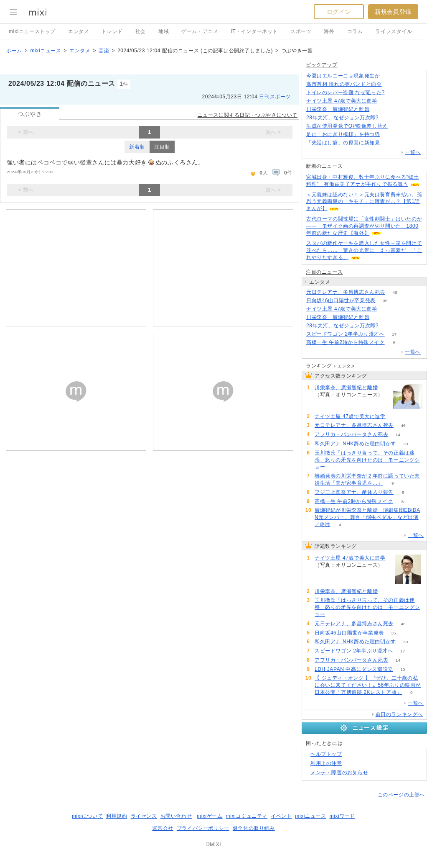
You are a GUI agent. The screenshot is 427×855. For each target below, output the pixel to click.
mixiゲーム (210, 816)
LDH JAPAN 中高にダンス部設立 (354, 669)
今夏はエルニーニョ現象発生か (343, 76)
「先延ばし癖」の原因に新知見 (343, 143)
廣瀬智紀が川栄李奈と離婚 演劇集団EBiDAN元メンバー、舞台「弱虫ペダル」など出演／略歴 (367, 517)
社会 (140, 31)
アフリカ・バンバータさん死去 (351, 434)
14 (398, 434)
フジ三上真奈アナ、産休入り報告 (354, 492)
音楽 (104, 51)
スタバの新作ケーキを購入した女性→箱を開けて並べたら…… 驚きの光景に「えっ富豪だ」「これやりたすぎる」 (364, 250)
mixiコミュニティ (246, 816)
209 (391, 84)
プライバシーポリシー (203, 828)
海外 (329, 31)
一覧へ (413, 152)
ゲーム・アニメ (199, 31)
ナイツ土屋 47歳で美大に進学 (341, 101)
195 (388, 118)
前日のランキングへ (399, 714)
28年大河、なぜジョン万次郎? (342, 118)
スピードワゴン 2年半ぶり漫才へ (345, 334)
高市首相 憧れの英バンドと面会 (343, 84)
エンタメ (78, 31)
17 (394, 334)
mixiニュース (45, 51)
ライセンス (144, 816)
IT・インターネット (254, 31)
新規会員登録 (393, 11)
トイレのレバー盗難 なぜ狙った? (345, 92)
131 (397, 126)
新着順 (137, 147)
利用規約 (116, 816)
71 (389, 134)
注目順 (162, 147)
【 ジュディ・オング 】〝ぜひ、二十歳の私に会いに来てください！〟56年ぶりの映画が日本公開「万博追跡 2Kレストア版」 (368, 685)
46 (394, 292)
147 (389, 76)
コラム (355, 31)
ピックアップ (322, 65)
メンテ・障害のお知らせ (339, 772)
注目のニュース (324, 272)
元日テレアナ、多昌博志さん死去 (345, 292)
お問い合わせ (176, 816)
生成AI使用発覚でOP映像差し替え (347, 126)
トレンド (112, 31)
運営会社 (162, 828)
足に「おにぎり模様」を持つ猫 (343, 134)
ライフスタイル (393, 31)
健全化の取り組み (254, 828)
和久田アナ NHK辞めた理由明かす (355, 444)
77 (379, 109)
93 (394, 92)
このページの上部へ (401, 795)
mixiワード (342, 816)
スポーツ (300, 31)
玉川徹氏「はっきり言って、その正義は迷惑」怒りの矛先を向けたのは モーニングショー (367, 460)
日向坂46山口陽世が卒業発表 (341, 300)
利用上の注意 (326, 763)
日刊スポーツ (275, 97)
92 (386, 101)
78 (379, 317)
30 (405, 444)
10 (402, 669)
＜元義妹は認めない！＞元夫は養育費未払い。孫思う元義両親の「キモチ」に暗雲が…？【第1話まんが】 (364, 202)
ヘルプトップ (326, 754)
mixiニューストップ (32, 31)
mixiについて (87, 816)
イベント (281, 816)
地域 (163, 31)
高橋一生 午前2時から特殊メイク (345, 342)
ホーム (14, 51)
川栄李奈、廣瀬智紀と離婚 (337, 109)
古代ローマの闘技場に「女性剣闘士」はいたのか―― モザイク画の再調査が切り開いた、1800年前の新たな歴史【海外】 (364, 226)
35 (385, 300)
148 (389, 143)
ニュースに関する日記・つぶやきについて (247, 115)
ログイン (339, 11)
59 (335, 467)
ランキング (319, 366)
